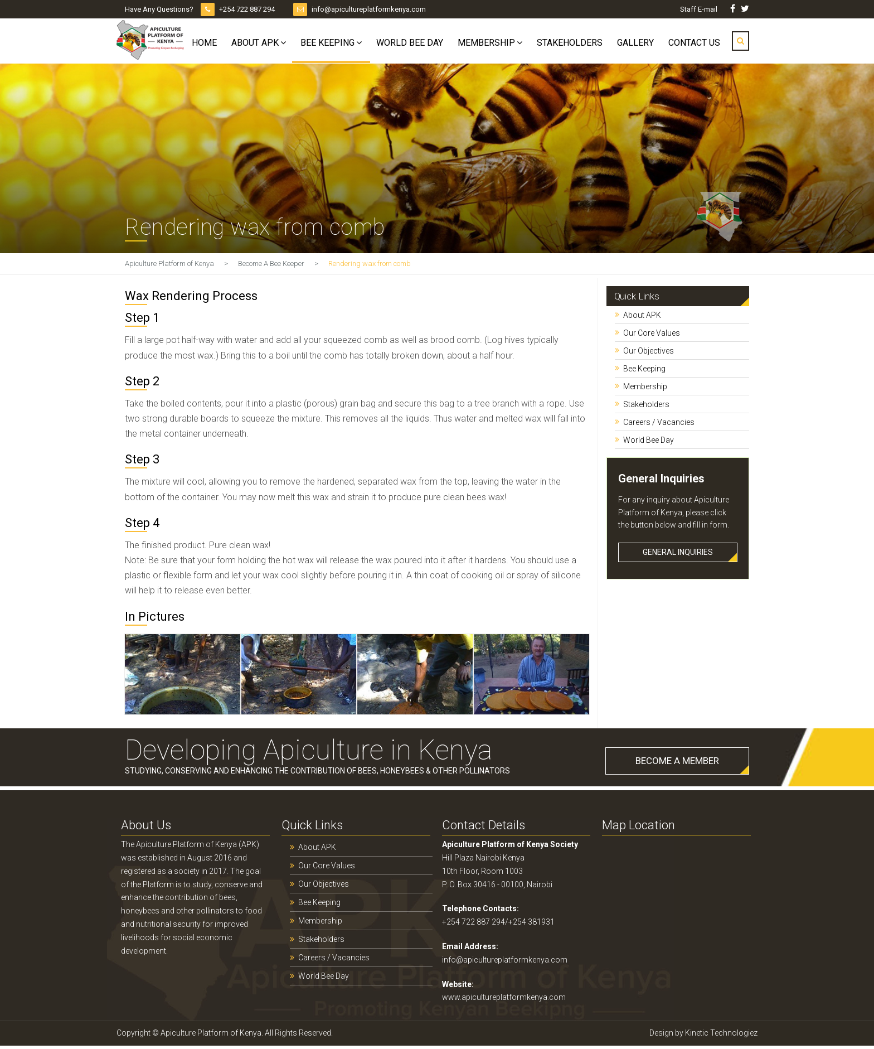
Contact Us (694, 42)
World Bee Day (409, 42)
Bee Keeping (327, 42)
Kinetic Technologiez (721, 1032)
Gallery (635, 42)
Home (204, 42)
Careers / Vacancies (659, 422)
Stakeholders (570, 42)
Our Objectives (648, 350)
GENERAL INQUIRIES (678, 552)
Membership (486, 42)
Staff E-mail (699, 9)
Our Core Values (651, 332)
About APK (255, 42)
